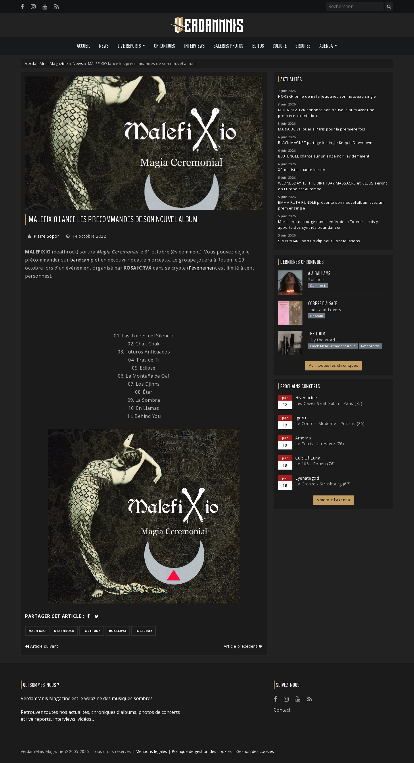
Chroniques (164, 46)
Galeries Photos (228, 46)
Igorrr (300, 417)
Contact (282, 710)
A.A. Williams (319, 273)
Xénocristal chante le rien (301, 169)
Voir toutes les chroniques (333, 365)
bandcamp (82, 260)
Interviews (194, 46)
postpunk (92, 631)
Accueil (83, 46)
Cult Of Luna (307, 458)
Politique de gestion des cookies (202, 751)
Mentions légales (151, 751)
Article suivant (41, 646)
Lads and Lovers (324, 309)
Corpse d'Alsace (322, 303)
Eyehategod (307, 478)
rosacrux (143, 631)
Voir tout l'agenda (333, 499)
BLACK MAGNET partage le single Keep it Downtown (325, 142)
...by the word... (323, 340)
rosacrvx (117, 631)
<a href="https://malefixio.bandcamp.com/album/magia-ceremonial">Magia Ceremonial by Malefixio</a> (143, 306)
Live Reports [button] (129, 46)
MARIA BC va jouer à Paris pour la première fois (321, 129)
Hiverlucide (306, 397)
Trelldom (316, 333)
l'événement (203, 268)
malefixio (37, 631)
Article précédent (243, 646)
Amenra (303, 438)
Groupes (303, 46)
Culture (280, 46)
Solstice (316, 279)
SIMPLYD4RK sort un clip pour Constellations (319, 241)
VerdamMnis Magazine (46, 63)
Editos (258, 46)
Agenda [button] (326, 46)
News (104, 46)
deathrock (64, 631)
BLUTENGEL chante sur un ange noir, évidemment (323, 156)
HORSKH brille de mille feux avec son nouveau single (327, 96)
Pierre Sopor (46, 236)
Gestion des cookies (255, 751)
